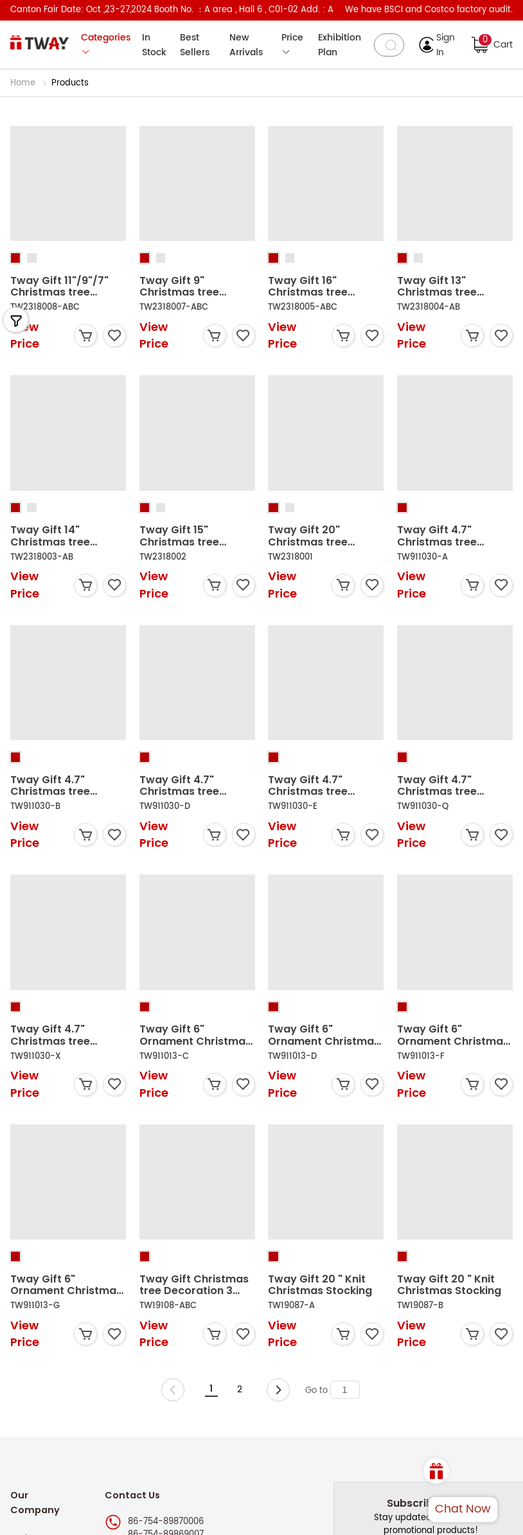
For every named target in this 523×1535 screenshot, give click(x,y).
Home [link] (24, 83)
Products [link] (70, 83)
